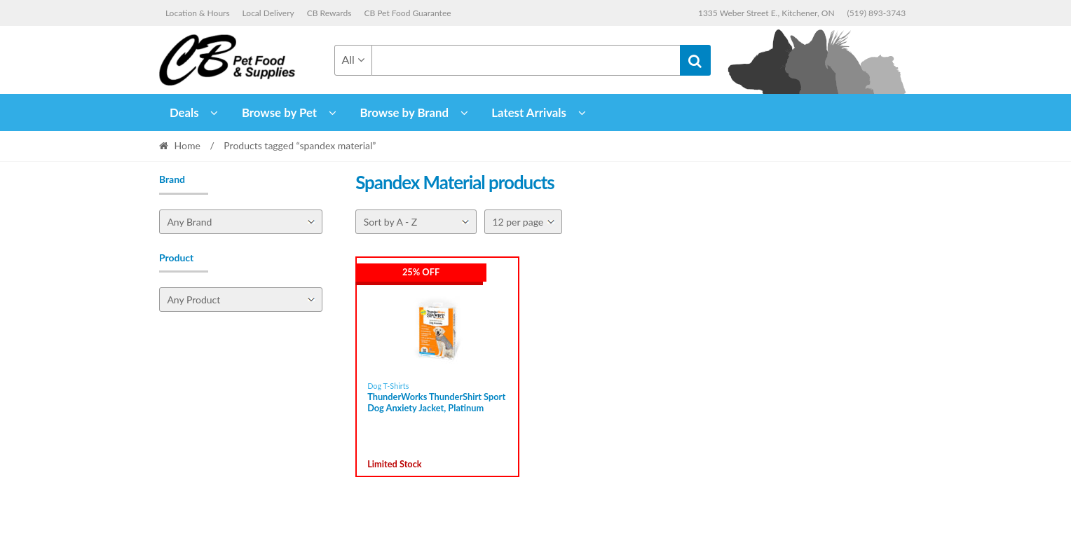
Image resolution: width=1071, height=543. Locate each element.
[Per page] (523, 221)
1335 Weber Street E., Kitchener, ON (766, 13)
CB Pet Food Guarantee (407, 13)
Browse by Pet (279, 112)
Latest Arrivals (528, 112)
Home (187, 145)
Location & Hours (197, 13)
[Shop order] (416, 221)
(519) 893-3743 (876, 13)
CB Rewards (329, 13)
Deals (184, 112)
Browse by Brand (404, 112)
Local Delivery (268, 13)
